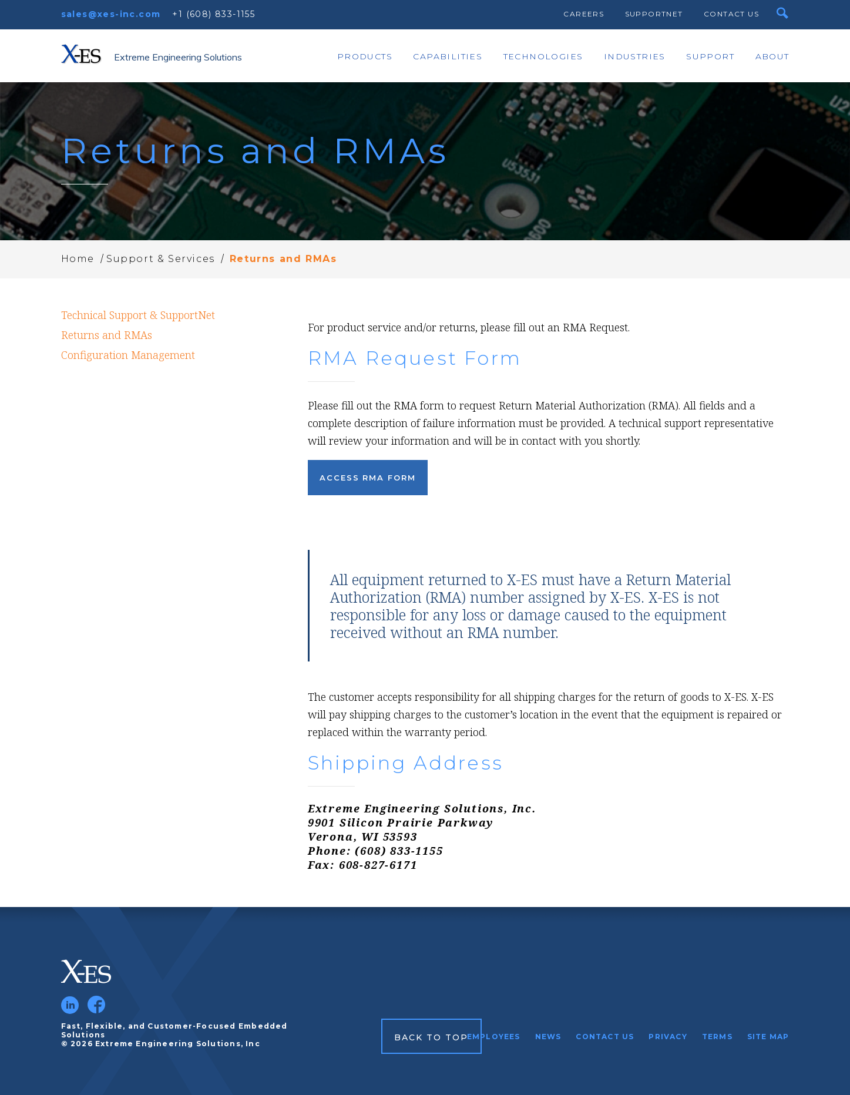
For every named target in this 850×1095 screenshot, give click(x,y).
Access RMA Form (368, 477)
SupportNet (654, 13)
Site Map (768, 1036)
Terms (717, 1036)
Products (364, 56)
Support (710, 56)
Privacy (668, 1036)
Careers (583, 13)
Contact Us (731, 13)
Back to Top (431, 1037)
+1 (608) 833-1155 (213, 14)
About (772, 56)
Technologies (543, 56)
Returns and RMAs (106, 335)
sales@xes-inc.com (111, 14)
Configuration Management (128, 355)
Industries (635, 56)
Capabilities (447, 56)
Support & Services (160, 258)
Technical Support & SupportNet (138, 315)
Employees (493, 1036)
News (548, 1036)
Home (78, 258)
